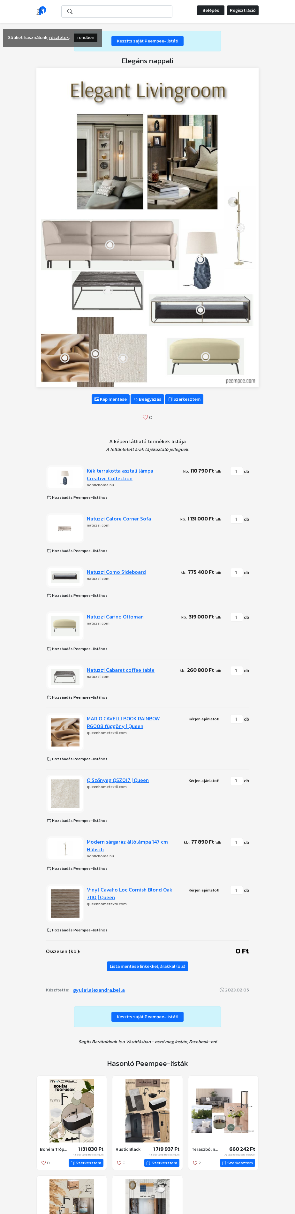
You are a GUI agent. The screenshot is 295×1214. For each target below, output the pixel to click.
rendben (85, 37)
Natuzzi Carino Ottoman (115, 616)
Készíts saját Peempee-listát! (147, 41)
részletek (59, 37)
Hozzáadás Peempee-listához (77, 497)
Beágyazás (147, 399)
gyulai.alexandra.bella (99, 990)
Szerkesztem (184, 399)
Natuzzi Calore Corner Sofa (119, 518)
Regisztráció (243, 10)
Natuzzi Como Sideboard (116, 572)
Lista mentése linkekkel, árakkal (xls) (147, 966)
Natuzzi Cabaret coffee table (121, 670)
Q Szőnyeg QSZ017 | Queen (118, 780)
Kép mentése (111, 399)
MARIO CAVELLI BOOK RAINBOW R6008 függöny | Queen (123, 722)
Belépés (210, 10)
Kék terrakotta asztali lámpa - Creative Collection (122, 474)
